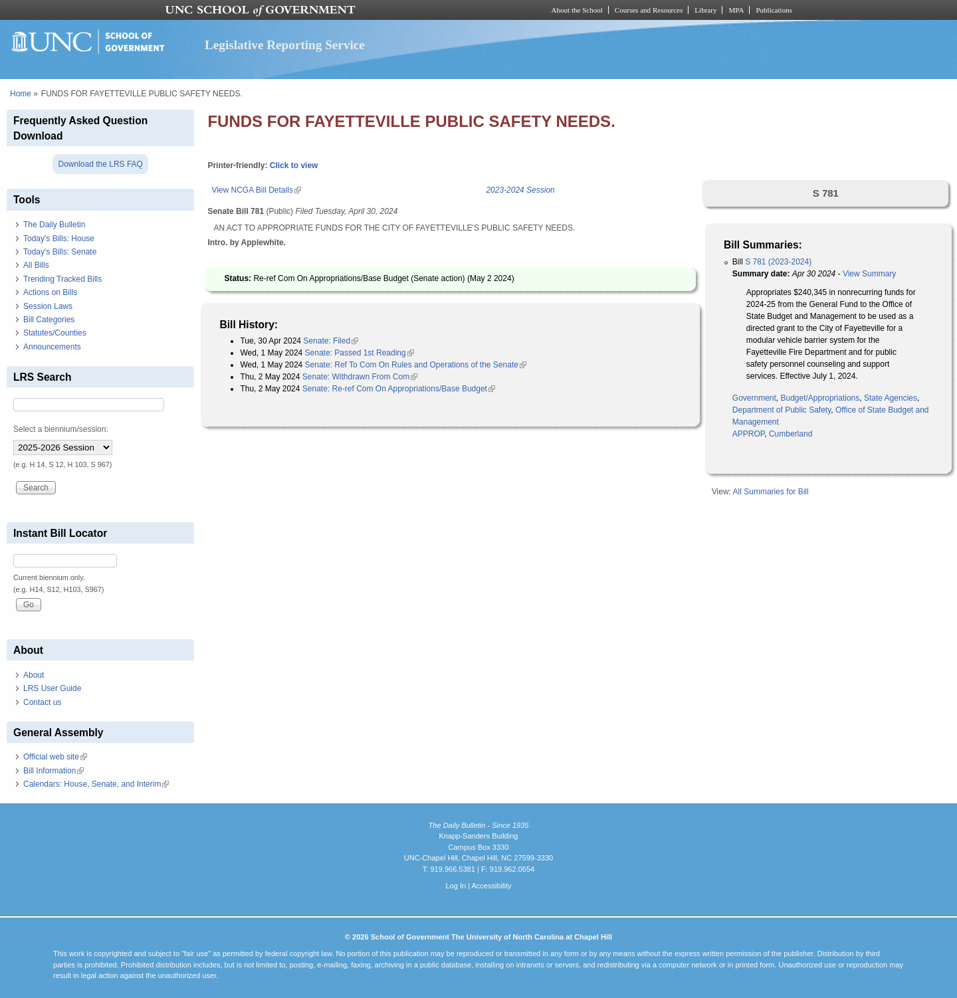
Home (20, 93)
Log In (455, 886)
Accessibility (491, 886)
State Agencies (890, 398)
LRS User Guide (52, 688)
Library (705, 10)
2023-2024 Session (520, 190)
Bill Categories (48, 319)
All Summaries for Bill (771, 491)
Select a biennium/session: (60, 429)
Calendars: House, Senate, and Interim (96, 784)
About (33, 675)
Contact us (42, 702)
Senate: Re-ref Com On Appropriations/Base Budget (398, 388)
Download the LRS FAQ (100, 164)
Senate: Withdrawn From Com (359, 376)
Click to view (294, 165)
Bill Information (53, 770)
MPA (736, 10)
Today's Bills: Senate (59, 251)
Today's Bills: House (58, 238)
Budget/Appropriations (820, 398)
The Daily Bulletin (54, 224)
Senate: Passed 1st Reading (359, 352)
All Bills (36, 265)
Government (754, 398)
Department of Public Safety (781, 410)
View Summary (869, 273)
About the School (577, 10)
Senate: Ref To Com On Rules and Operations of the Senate (415, 364)
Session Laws (47, 306)
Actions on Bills (50, 292)
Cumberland (790, 434)
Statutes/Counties (54, 333)
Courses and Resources (649, 10)
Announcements (52, 346)
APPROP (748, 434)
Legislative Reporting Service (285, 45)
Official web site (55, 756)
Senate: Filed (330, 341)
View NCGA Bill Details (255, 190)
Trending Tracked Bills (62, 279)
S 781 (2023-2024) (778, 261)
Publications (774, 10)
